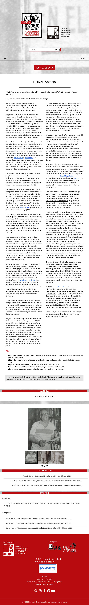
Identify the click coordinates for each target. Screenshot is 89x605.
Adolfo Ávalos (18, 158)
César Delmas (57, 110)
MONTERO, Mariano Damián (44, 396)
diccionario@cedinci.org (44, 584)
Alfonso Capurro (51, 128)
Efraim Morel (33, 280)
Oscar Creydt (77, 178)
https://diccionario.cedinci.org (46, 379)
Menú (83, 58)
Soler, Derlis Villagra (72, 198)
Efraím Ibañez (68, 110)
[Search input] (42, 49)
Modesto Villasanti (76, 126)
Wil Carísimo (29, 158)
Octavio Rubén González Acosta (57, 201)
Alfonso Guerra (62, 287)
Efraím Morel (24, 207)
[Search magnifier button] (58, 49)
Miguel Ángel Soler (66, 176)
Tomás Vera (62, 294)
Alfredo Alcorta (22, 280)
